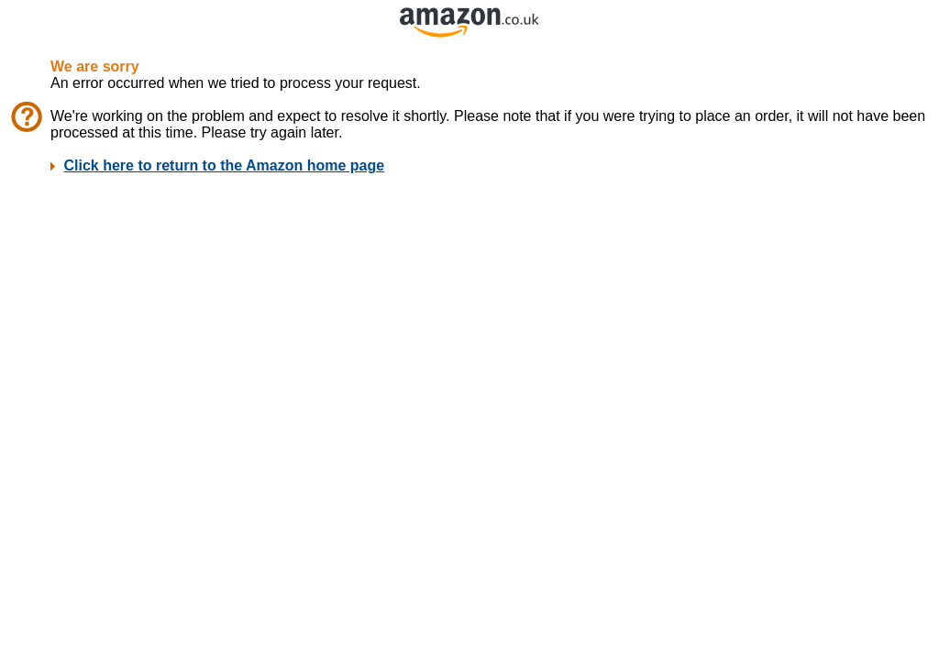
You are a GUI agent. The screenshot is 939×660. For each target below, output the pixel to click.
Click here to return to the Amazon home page (223, 165)
